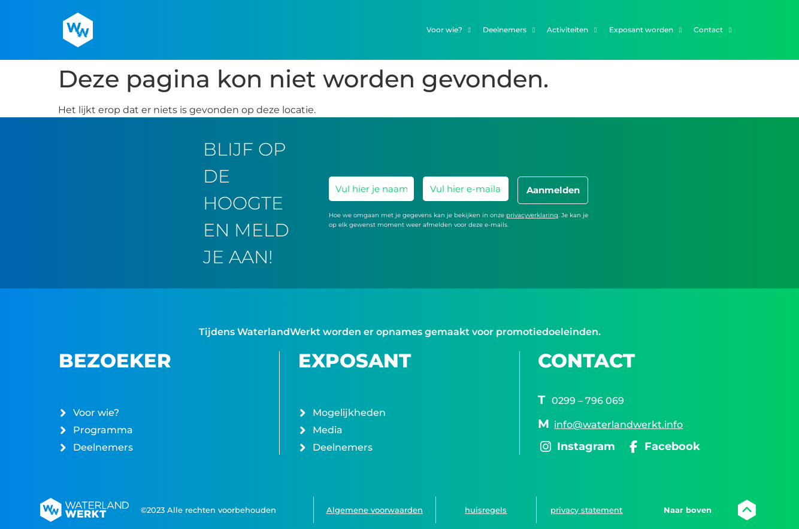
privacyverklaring (532, 215)
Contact (712, 29)
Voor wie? (448, 29)
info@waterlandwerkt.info (618, 424)
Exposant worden (645, 29)
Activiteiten (572, 29)
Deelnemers (509, 29)
